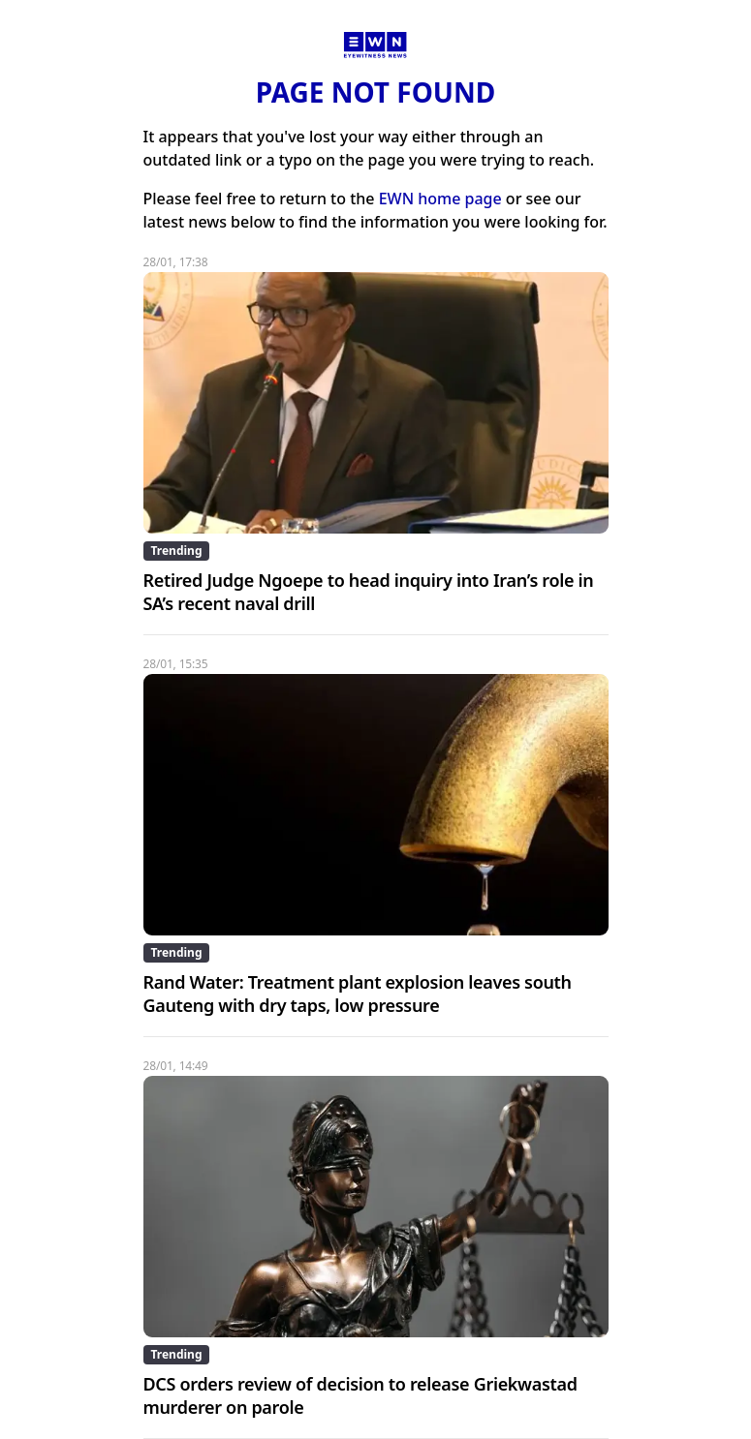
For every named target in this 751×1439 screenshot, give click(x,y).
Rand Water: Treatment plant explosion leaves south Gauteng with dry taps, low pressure (357, 993)
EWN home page (440, 198)
